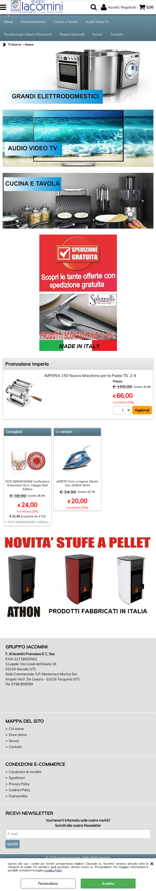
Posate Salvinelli (72, 34)
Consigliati (14, 432)
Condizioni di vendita (25, 772)
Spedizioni (17, 778)
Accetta (108, 883)
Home (8, 22)
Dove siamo (18, 735)
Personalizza (48, 883)
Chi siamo (16, 729)
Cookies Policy (53, 870)
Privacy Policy (19, 784)
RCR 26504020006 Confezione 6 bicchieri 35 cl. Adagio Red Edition (27, 485)
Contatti (116, 34)
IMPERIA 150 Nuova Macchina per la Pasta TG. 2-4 (90, 375)
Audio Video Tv (97, 22)
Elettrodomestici (33, 22)
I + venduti (64, 432)
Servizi (97, 34)
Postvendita (18, 796)
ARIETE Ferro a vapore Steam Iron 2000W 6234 (77, 483)
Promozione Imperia (27, 364)
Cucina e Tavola (65, 22)
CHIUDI (151, 863)
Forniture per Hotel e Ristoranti (28, 34)
